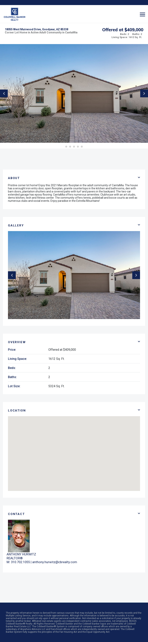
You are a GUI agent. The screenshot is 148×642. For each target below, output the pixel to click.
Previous (4, 93)
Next (144, 93)
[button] (74, 450)
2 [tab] (70, 147)
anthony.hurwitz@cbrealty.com (54, 562)
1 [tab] (66, 147)
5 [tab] (82, 147)
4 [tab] (78, 147)
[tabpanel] (74, 93)
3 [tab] (74, 147)
